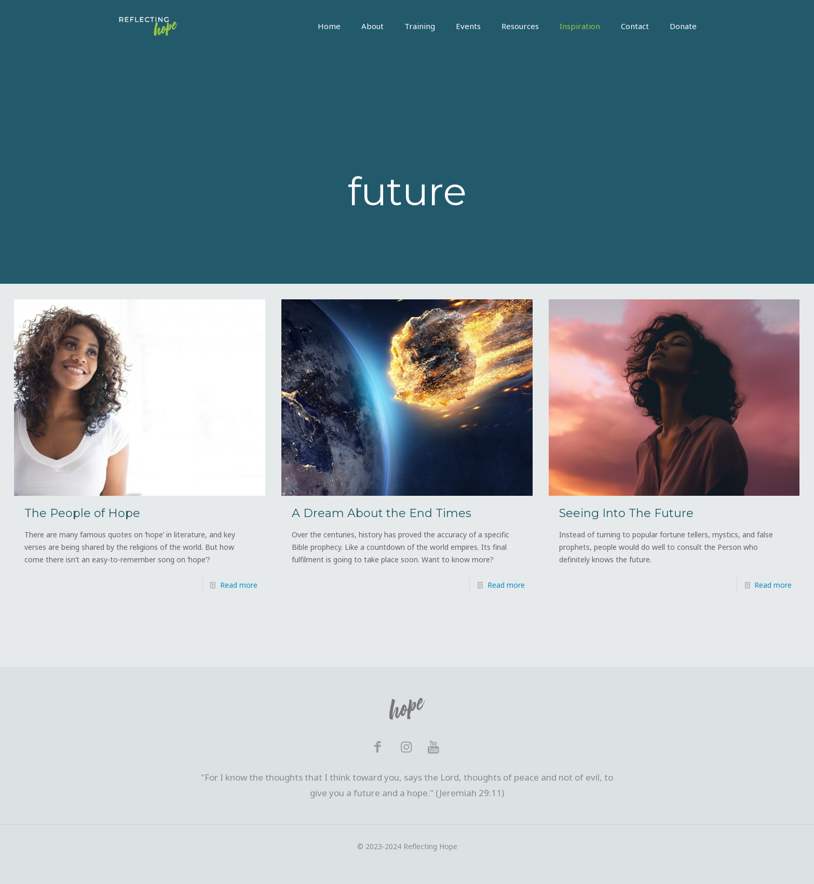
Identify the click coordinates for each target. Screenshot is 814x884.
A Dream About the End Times (381, 513)
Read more (238, 585)
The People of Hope (82, 513)
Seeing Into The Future (626, 513)
